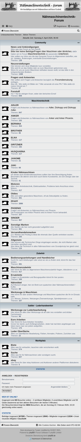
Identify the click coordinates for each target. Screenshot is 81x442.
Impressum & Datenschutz (40, 439)
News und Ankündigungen (25, 47)
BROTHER (16, 130)
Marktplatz (40, 340)
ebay (13, 360)
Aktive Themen (29, 35)
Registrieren (21, 376)
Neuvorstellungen (20, 63)
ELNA (14, 137)
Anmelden (7, 376)
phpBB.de (52, 436)
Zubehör (41, 253)
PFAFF (14, 201)
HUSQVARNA (18, 151)
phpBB (31, 433)
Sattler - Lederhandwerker (40, 305)
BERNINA (16, 123)
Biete (13, 345)
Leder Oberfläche (20, 331)
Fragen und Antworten (23, 77)
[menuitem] (9, 26)
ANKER (15, 116)
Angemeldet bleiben (60, 387)
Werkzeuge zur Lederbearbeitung (28, 310)
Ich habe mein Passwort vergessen (16, 387)
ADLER (15, 105)
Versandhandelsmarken (23, 232)
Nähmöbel (16, 282)
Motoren (15, 184)
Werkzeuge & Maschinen (24, 292)
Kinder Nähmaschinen (22, 172)
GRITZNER (16, 144)
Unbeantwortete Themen (11, 35)
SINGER (15, 218)
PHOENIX (16, 208)
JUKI (13, 165)
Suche (14, 352)
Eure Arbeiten (18, 319)
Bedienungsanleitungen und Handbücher (33, 257)
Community (40, 42)
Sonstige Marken (20, 224)
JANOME (15, 158)
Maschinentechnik (40, 101)
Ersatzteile (16, 275)
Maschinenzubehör (21, 267)
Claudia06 (21, 419)
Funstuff (15, 91)
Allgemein (16, 240)
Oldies (14, 193)
